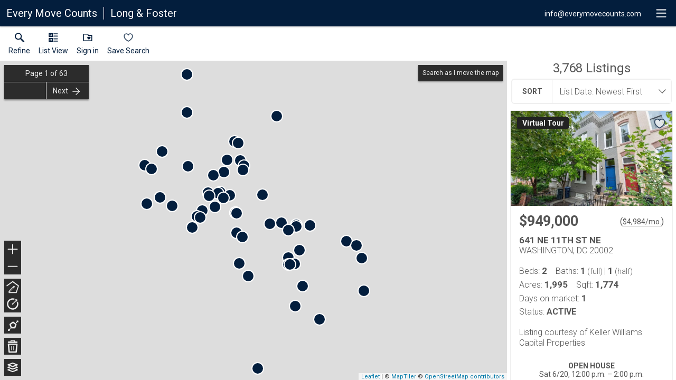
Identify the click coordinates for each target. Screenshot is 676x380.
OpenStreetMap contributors (464, 376)
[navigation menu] (661, 13)
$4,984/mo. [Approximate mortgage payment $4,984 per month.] (642, 221)
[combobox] (608, 91)
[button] (53, 46)
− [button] (12, 266)
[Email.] (592, 13)
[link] (19, 46)
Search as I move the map (460, 73)
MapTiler (403, 376)
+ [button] (13, 250)
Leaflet (370, 376)
